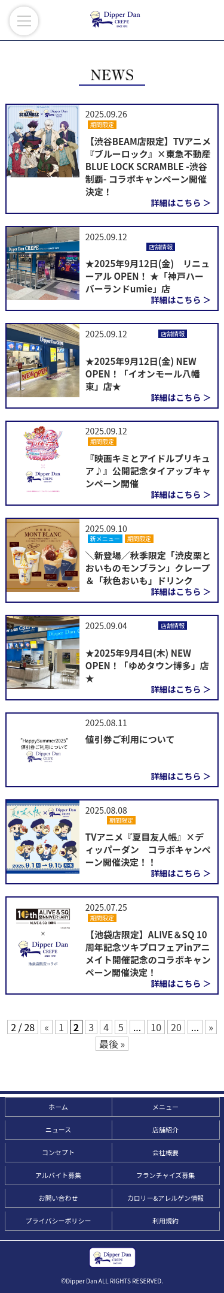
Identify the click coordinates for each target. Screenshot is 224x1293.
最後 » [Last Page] (112, 1044)
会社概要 (165, 1152)
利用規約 (165, 1220)
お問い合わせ (58, 1198)
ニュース (58, 1129)
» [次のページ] (210, 1027)
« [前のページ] (46, 1027)
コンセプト (58, 1152)
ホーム (58, 1106)
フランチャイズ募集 (165, 1175)
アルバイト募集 (58, 1175)
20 (176, 1027)
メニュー (165, 1106)
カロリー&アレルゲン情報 (165, 1198)
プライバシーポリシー (58, 1220)
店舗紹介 (165, 1129)
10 (156, 1027)
